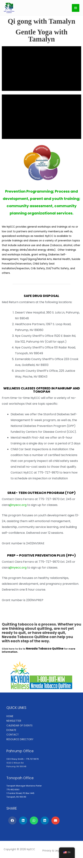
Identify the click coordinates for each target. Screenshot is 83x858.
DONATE (11, 730)
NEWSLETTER (13, 721)
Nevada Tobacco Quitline (44, 648)
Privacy (46, 850)
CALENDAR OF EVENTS (19, 725)
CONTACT (12, 734)
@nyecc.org (18, 505)
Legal (58, 850)
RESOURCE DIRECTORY (19, 739)
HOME (9, 716)
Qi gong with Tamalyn (41, 21)
